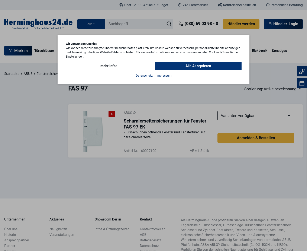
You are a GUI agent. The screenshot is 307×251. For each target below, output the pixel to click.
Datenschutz (144, 75)
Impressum (163, 75)
